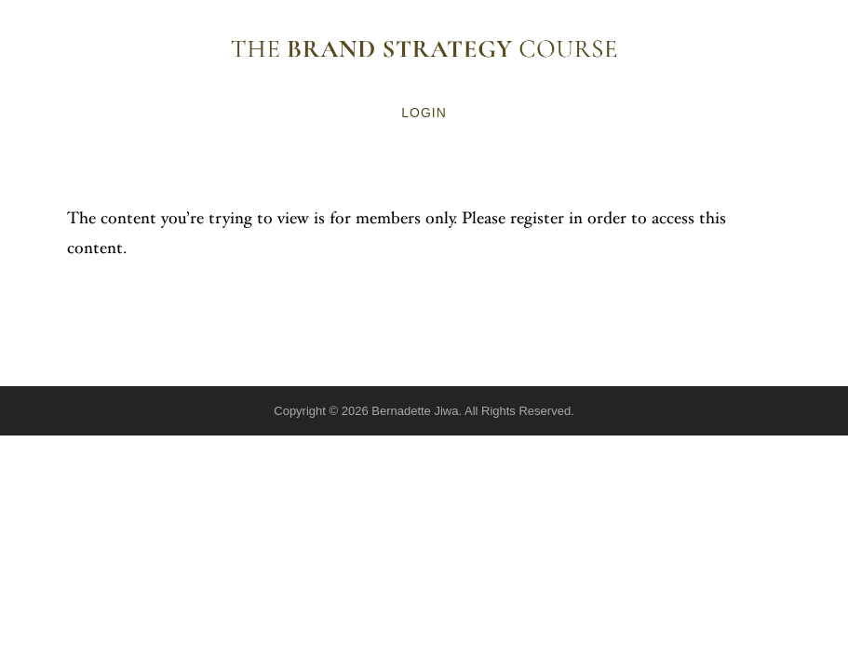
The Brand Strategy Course (424, 48)
